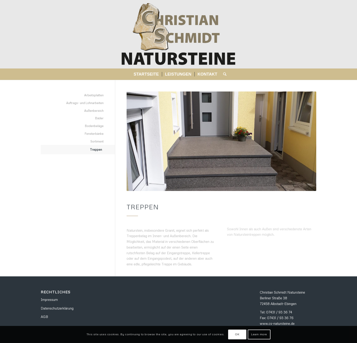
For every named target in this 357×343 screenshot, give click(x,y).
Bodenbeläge (94, 126)
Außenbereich (94, 110)
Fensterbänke (94, 133)
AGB (44, 317)
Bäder (99, 118)
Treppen (96, 149)
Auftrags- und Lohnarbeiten (85, 103)
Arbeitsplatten (94, 95)
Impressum (49, 299)
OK (237, 334)
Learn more (259, 334)
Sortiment (97, 141)
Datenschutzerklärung (57, 308)
